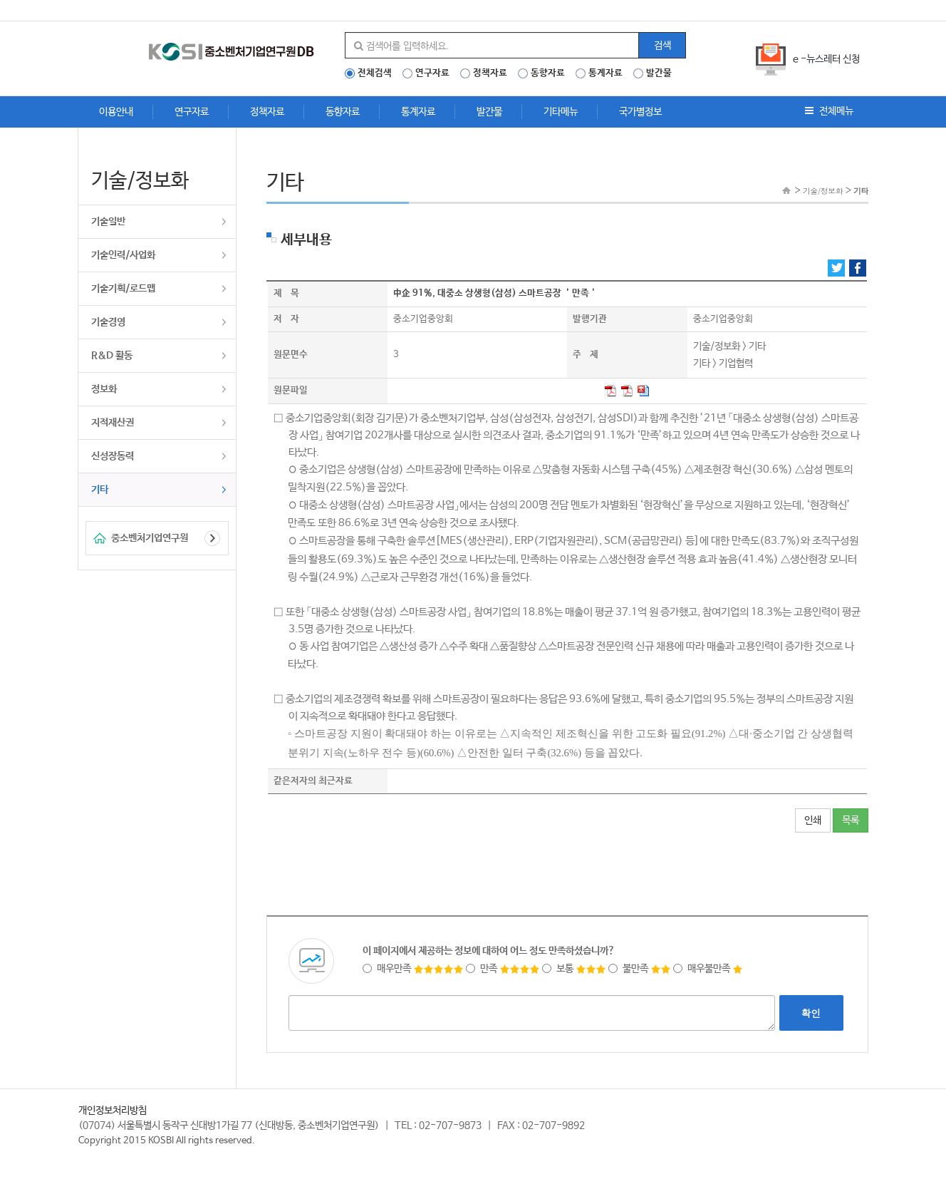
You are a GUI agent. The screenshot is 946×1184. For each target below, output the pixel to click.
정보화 (104, 389)
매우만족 (413, 968)
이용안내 (116, 112)
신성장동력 (112, 456)
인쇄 (812, 820)
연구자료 (432, 73)
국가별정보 (640, 112)
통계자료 (605, 73)
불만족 (639, 968)
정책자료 (490, 73)
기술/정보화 (823, 190)
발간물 (659, 73)
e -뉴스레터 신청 (826, 59)
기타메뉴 (561, 112)
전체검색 (375, 73)
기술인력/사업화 (123, 255)
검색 (662, 45)
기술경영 (108, 322)
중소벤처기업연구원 (149, 538)
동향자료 (548, 73)
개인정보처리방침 (112, 1110)
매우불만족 (708, 968)
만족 (503, 968)
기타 (99, 489)
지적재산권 (112, 422)
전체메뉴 (829, 111)
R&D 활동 (111, 355)
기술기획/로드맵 (123, 288)
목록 (850, 820)
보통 (574, 968)
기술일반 (108, 221)
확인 (811, 1013)
